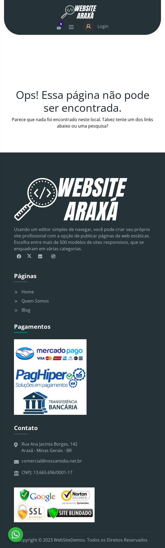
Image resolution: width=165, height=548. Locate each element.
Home (27, 292)
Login (96, 26)
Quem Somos (35, 301)
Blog (25, 310)
